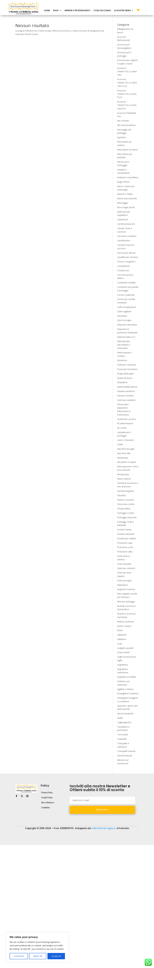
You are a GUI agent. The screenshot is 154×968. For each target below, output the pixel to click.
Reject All (37, 956)
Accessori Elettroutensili (19, 834)
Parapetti (121, 495)
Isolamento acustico (126, 419)
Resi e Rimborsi (47, 802)
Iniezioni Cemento (125, 395)
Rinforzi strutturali (125, 621)
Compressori (123, 270)
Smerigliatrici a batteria (127, 693)
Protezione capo (124, 543)
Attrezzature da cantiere (47, 834)
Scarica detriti (123, 652)
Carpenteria (122, 219)
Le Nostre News (122, 10)
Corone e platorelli (125, 295)
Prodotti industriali (125, 534)
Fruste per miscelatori (127, 369)
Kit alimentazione (125, 423)
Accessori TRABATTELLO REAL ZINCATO (127, 105)
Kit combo (122, 427)
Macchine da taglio (126, 449)
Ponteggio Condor (125, 513)
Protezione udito (125, 551)
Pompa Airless (123, 508)
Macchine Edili (123, 453)
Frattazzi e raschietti (126, 364)
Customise (19, 956)
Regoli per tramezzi (126, 589)
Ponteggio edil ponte (127, 517)
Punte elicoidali (124, 564)
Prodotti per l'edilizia (126, 538)
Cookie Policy (46, 797)
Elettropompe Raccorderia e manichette (123, 344)
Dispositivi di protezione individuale (107, 834)
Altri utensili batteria (126, 125)
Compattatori (123, 266)
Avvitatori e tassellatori (127, 177)
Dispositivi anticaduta (127, 324)
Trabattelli (121, 739)
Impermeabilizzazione (127, 386)
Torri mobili (122, 734)
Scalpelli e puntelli (125, 648)
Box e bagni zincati (126, 207)
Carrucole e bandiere (126, 236)
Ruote (120, 630)
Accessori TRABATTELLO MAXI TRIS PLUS (127, 82)
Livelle (120, 444)
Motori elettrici (124, 478)
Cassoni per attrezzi (126, 252)
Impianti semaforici (126, 391)
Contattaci (45, 807)
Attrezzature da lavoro (127, 149)
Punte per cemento (126, 568)
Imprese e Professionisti (77, 10)
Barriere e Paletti (125, 194)
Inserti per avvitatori (126, 400)
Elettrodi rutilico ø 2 (126, 337)
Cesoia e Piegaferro (126, 261)
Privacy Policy (47, 792)
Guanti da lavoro (124, 378)
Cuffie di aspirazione (126, 307)
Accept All (56, 956)
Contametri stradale (126, 282)
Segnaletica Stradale (126, 676)
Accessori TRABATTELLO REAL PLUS (127, 94)
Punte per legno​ (124, 580)
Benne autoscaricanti (127, 198)
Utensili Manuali (124, 755)
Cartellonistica (123, 240)
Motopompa (123, 474)
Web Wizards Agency (104, 828)
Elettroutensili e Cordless (19, 838)
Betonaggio (122, 202)
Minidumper (122, 457)
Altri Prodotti (123, 120)
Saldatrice (121, 639)
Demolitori (122, 316)
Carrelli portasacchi (126, 224)
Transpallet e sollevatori (19, 843)
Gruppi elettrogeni (125, 373)
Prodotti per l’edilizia (97, 838)
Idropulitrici (122, 382)
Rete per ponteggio (126, 601)
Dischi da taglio (124, 320)
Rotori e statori (124, 626)
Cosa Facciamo (102, 10)
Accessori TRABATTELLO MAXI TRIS (127, 71)
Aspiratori (121, 137)
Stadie (120, 718)
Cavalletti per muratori (127, 257)
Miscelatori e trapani (126, 462)
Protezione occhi (125, 547)
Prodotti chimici (124, 529)
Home (47, 10)
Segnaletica (122, 664)
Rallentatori (122, 585)
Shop (56, 10)
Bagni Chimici (123, 181)
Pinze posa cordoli (125, 504)
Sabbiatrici (122, 634)
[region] (37, 947)
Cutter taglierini (124, 311)
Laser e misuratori (125, 440)
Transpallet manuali (126, 751)
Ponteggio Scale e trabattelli (69, 838)
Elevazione (122, 360)
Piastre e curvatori (125, 499)
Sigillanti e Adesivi (125, 689)
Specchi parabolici (125, 713)
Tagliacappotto (124, 722)
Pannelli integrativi (125, 491)
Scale (119, 643)
